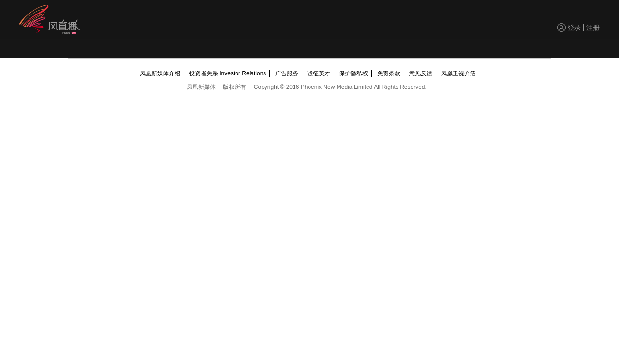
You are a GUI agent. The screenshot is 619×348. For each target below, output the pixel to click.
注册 (593, 27)
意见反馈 (420, 73)
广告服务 (286, 73)
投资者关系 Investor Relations (227, 73)
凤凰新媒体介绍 (160, 73)
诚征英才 (318, 73)
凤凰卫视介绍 (458, 73)
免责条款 (388, 73)
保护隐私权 (353, 73)
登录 (574, 27)
